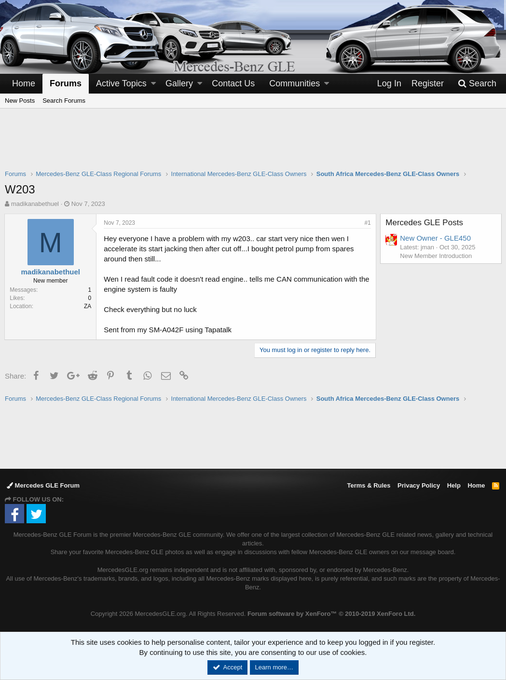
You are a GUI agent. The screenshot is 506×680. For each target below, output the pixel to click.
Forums (66, 83)
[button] (153, 84)
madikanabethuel (35, 203)
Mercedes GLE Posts (425, 222)
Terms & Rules (368, 485)
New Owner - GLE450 (435, 238)
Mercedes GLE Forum (43, 485)
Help (454, 485)
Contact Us (233, 83)
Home (23, 83)
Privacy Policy (418, 485)
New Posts (20, 100)
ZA (88, 306)
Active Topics (121, 83)
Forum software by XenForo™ (331, 613)
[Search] (477, 84)
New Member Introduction (436, 255)
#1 (367, 222)
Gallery (179, 83)
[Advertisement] (253, 145)
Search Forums (63, 100)
